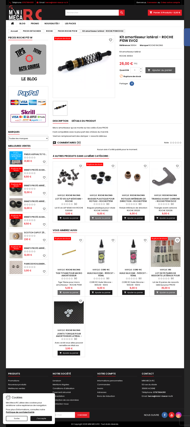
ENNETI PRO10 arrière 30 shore (35, 185)
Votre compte (106, 373)
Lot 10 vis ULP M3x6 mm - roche (69, 200)
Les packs (70, 23)
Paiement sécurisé (62, 392)
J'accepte (41, 418)
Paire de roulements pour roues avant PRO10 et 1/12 (35, 264)
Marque (144, 45)
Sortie (17, 418)
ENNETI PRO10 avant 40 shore (35, 217)
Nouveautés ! (52, 23)
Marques (14, 132)
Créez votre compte (170, 2)
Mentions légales (61, 384)
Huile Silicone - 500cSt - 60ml (133, 274)
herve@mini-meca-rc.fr (56, 2)
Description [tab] (60, 121)
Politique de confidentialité (20, 412)
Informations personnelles (110, 380)
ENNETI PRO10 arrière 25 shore (35, 201)
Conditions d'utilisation (63, 388)
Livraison (57, 380)
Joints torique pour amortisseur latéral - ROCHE (69, 336)
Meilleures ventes (16, 388)
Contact (148, 373)
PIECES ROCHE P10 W (20, 37)
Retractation (59, 396)
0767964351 (28, 2)
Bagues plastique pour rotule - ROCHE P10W (101, 200)
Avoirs (100, 388)
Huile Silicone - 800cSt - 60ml (101, 274)
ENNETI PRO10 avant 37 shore (35, 170)
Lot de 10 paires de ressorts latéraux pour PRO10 (165, 275)
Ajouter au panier (160, 70)
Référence (124, 45)
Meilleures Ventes (19, 146)
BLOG (22, 23)
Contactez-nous (61, 403)
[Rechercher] (95, 13)
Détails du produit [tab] (84, 121)
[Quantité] (134, 70)
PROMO (35, 23)
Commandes (103, 384)
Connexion (152, 2)
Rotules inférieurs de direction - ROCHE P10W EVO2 (133, 201)
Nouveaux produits (17, 384)
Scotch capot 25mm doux (35, 232)
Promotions (13, 380)
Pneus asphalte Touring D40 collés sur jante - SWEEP (35, 154)
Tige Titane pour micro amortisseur (69, 274)
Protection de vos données (66, 400)
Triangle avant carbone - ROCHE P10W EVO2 (165, 200)
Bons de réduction (106, 396)
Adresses (101, 392)
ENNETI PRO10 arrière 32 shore (35, 248)
